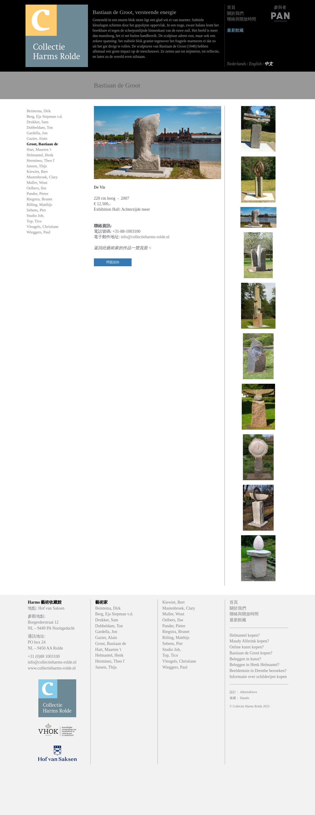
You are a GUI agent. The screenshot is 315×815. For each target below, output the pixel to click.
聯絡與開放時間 (241, 19)
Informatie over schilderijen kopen (258, 676)
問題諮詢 (112, 262)
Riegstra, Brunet (39, 199)
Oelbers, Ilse (36, 188)
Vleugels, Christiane (43, 226)
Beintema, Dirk (39, 111)
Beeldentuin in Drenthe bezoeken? (258, 670)
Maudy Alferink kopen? (249, 641)
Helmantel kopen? (245, 635)
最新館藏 (235, 30)
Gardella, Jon (37, 133)
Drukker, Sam (37, 122)
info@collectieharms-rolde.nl (145, 237)
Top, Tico (34, 221)
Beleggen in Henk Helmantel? (254, 664)
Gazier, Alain (37, 138)
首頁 (231, 7)
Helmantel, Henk (40, 155)
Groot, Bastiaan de (42, 144)
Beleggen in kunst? (245, 659)
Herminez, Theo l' (41, 160)
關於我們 (235, 13)
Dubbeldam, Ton (40, 127)
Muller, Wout (37, 182)
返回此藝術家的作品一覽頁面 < (123, 248)
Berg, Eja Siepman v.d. (44, 116)
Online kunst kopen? (247, 647)
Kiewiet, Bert (37, 171)
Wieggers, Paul (38, 232)
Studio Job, (35, 215)
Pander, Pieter (37, 193)
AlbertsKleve (248, 692)
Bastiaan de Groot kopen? (251, 653)
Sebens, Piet (36, 210)
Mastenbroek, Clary (42, 177)
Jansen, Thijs (37, 166)
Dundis (244, 698)
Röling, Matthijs (39, 204)
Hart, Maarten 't (39, 149)
